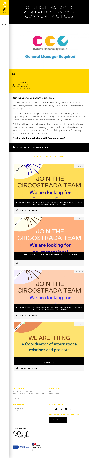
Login (15, 410)
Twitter (56, 409)
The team (17, 398)
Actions (53, 391)
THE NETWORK (19, 405)
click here (58, 420)
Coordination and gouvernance (28, 394)
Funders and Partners (23, 396)
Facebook (51, 409)
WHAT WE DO (55, 388)
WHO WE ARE (18, 388)
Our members (19, 408)
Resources (54, 394)
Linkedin (71, 409)
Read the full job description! (33, 147)
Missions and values (22, 391)
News (51, 396)
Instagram (61, 409)
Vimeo (66, 409)
